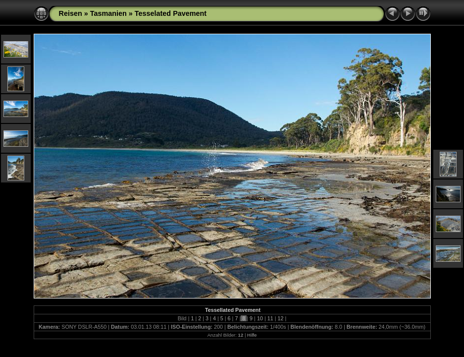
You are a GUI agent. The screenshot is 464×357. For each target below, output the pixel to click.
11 (270, 318)
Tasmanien (108, 13)
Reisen (70, 13)
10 (260, 318)
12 (280, 318)
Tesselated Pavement (170, 13)
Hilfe (252, 335)
